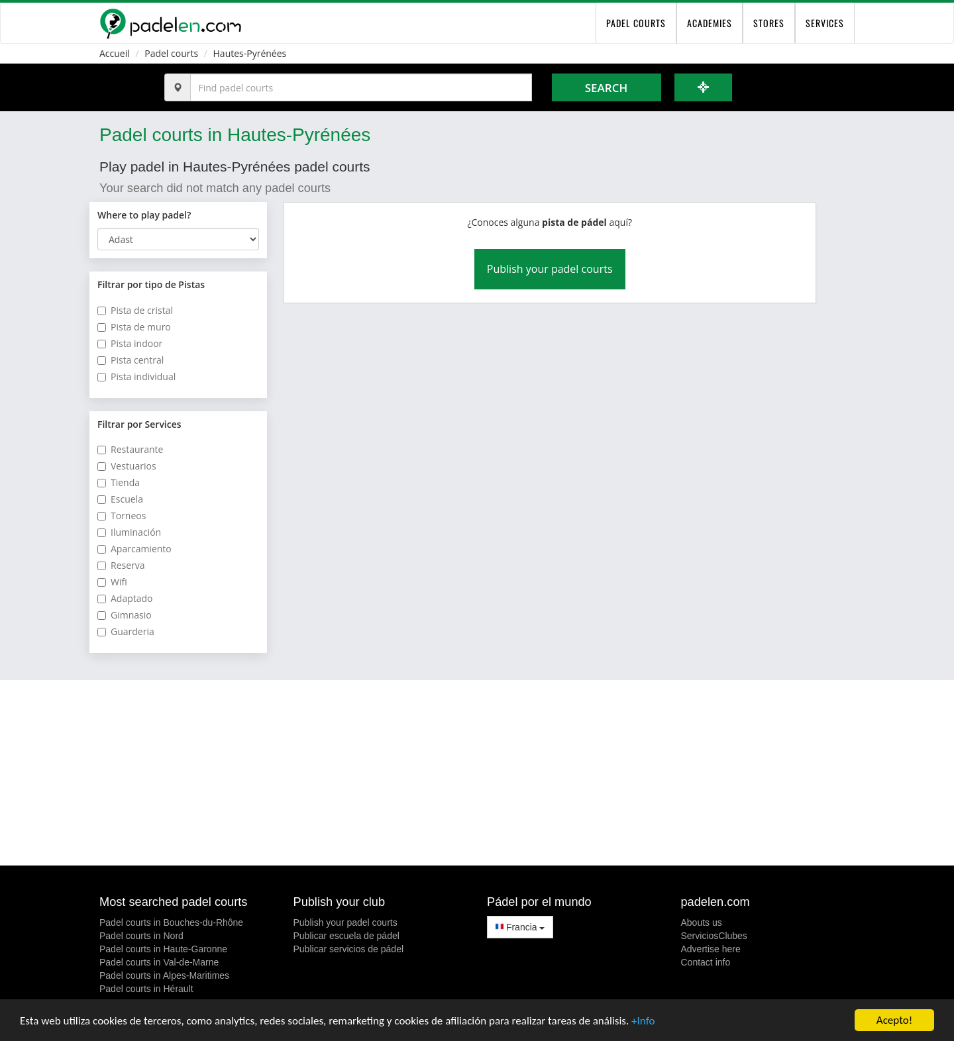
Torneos (121, 515)
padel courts (636, 23)
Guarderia (125, 631)
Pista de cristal (135, 310)
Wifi (112, 581)
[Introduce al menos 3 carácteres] (361, 87)
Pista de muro (134, 327)
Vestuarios (126, 466)
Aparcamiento (134, 548)
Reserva (121, 565)
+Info (643, 1022)
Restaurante (130, 449)
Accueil (114, 53)
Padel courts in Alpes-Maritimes (164, 975)
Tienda (118, 482)
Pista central (130, 360)
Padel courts (171, 53)
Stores (768, 23)
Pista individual (136, 376)
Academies (709, 23)
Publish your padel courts (550, 269)
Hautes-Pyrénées (250, 53)
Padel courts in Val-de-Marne (159, 962)
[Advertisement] (477, 773)
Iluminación (129, 532)
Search (606, 87)
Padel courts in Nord (141, 935)
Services (825, 23)
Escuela (120, 499)
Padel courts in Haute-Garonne (163, 949)
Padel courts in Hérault (146, 988)
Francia (520, 927)
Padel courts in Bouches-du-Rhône (171, 922)
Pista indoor (129, 343)
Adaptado (125, 598)
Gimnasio (124, 615)
